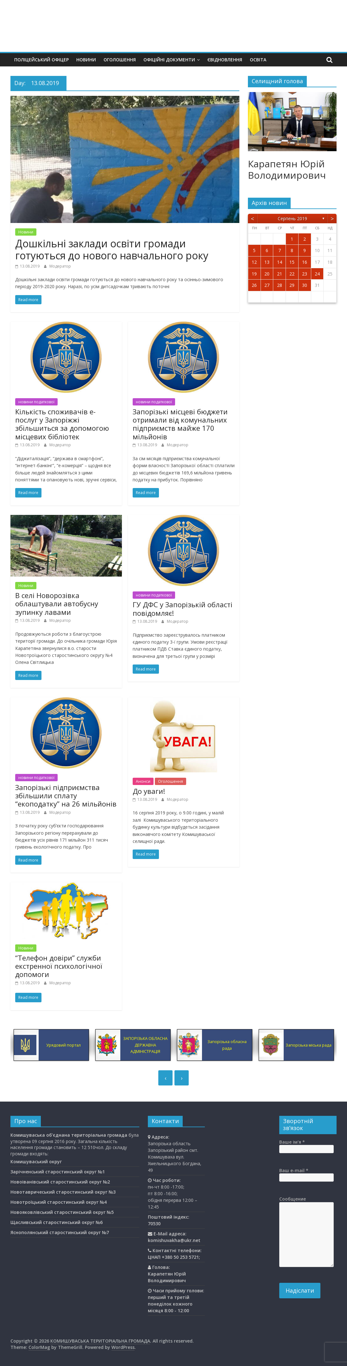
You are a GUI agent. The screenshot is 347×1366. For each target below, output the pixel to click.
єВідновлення (224, 60)
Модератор (60, 266)
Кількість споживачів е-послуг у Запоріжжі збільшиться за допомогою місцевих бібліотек (62, 424)
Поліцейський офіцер (41, 60)
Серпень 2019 (292, 218)
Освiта (258, 60)
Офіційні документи (169, 60)
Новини (86, 60)
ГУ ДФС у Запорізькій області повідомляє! (182, 608)
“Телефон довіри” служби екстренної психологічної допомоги (58, 966)
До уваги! (149, 791)
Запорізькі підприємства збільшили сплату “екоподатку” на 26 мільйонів (66, 795)
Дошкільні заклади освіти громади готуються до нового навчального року (111, 249)
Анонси (143, 781)
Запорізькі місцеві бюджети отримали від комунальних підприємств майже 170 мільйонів (180, 424)
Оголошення (120, 60)
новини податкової (36, 402)
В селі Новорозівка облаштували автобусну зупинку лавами (56, 603)
